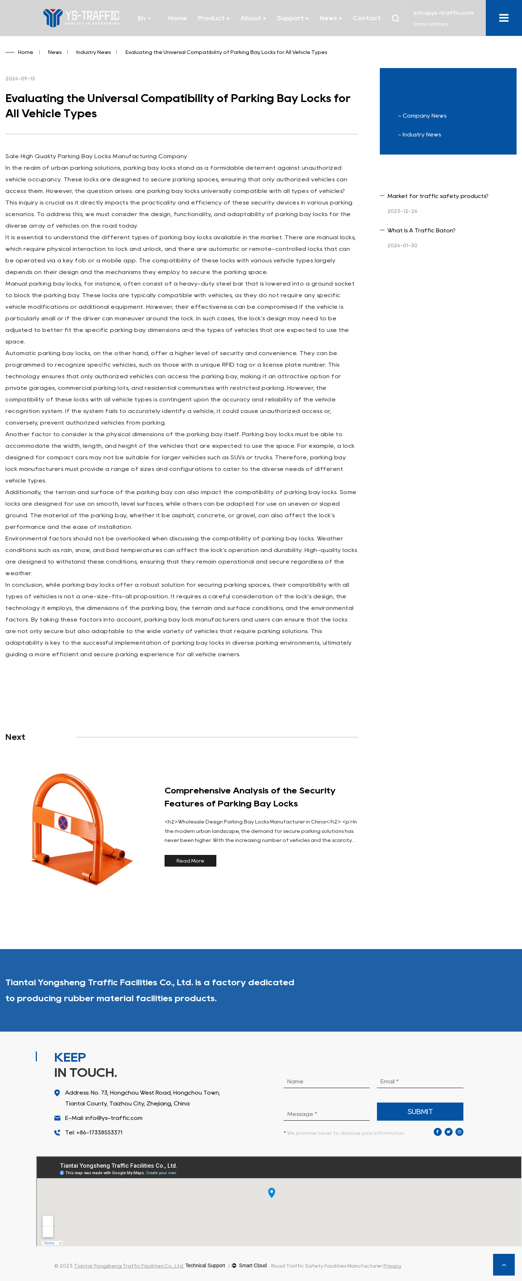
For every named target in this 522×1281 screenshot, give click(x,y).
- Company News (422, 115)
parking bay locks (149, 167)
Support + (293, 18)
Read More (190, 861)
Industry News (93, 52)
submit (420, 1111)
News (54, 52)
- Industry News (419, 134)
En (144, 18)
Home (177, 18)
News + (331, 18)
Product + (214, 18)
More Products (479, 990)
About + (253, 18)
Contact (367, 18)
